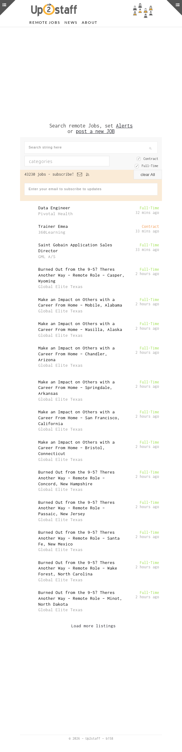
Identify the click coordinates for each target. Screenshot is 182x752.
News (70, 22)
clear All (148, 174)
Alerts (124, 125)
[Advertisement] (91, 75)
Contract (150, 159)
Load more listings (93, 625)
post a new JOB (95, 131)
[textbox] (64, 161)
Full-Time (150, 166)
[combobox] (67, 161)
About (89, 22)
